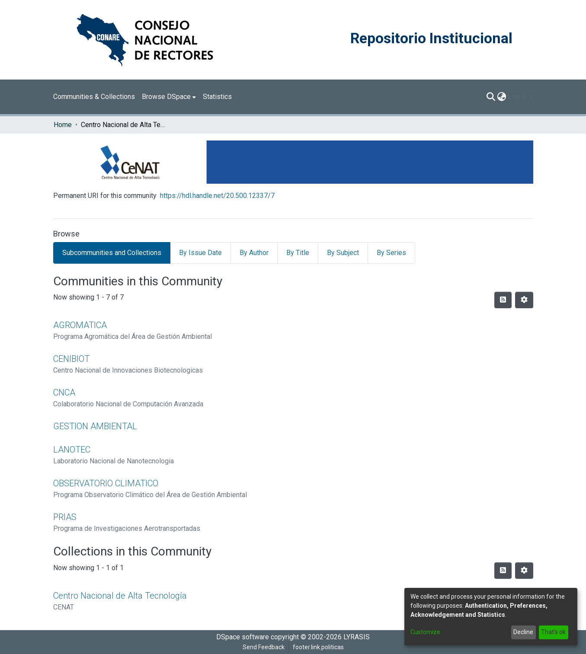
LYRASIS (356, 637)
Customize (425, 631)
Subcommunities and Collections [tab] (111, 253)
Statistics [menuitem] (217, 97)
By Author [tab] (254, 253)
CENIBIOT (71, 359)
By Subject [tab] (343, 253)
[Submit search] (490, 97)
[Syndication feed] (503, 300)
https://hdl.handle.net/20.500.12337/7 (217, 195)
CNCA (64, 392)
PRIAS (65, 517)
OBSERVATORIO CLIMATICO (105, 483)
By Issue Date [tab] (200, 253)
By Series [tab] (391, 253)
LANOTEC (71, 449)
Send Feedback (264, 647)
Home (63, 125)
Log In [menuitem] (517, 97)
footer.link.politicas (318, 647)
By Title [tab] (297, 253)
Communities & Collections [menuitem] (94, 97)
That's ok (553, 631)
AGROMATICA (80, 325)
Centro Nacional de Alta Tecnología (120, 595)
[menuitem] (169, 96)
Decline (523, 631)
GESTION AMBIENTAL (95, 426)
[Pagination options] (524, 300)
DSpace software (242, 637)
